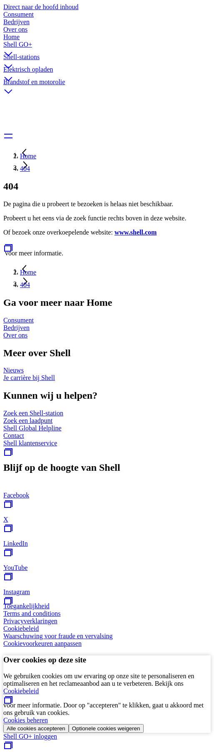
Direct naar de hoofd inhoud (40, 6)
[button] (107, 47)
